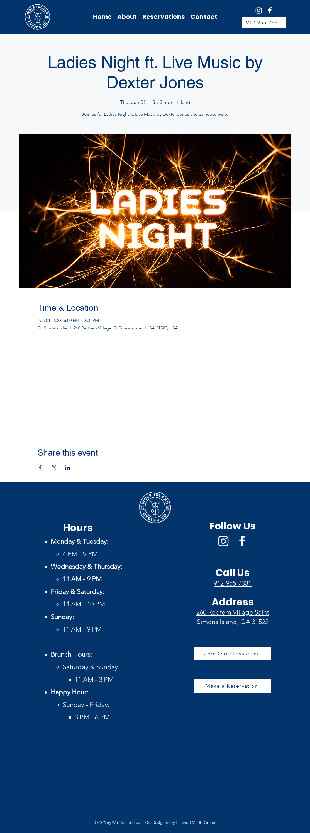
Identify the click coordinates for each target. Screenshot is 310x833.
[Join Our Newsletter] (232, 653)
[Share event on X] (54, 467)
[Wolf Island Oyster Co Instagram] (259, 10)
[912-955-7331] (264, 22)
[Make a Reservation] (232, 686)
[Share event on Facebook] (40, 467)
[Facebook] (270, 10)
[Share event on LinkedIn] (67, 467)
